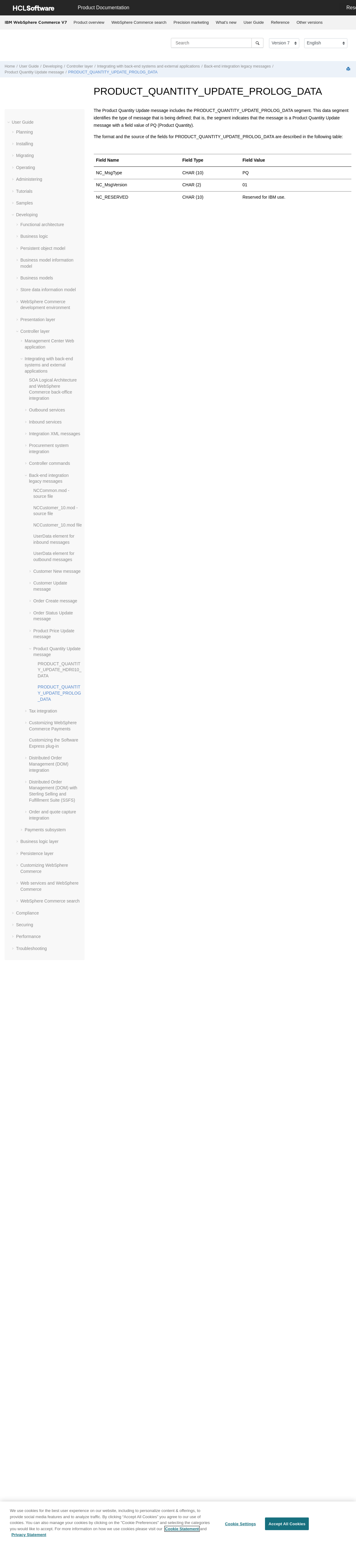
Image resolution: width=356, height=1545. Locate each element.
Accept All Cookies (286, 1523)
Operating (25, 167)
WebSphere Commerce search (138, 22)
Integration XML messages (54, 433)
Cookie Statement (182, 1528)
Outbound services (47, 409)
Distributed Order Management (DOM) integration (48, 763)
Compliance (27, 913)
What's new (226, 22)
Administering (29, 179)
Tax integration (43, 710)
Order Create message (55, 600)
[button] (9, 122)
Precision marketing (191, 22)
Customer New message (57, 571)
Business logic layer (39, 841)
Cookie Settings (240, 1523)
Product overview (89, 22)
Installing (24, 143)
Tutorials (24, 191)
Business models (36, 277)
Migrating (25, 155)
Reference (280, 22)
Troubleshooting (31, 948)
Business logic (34, 236)
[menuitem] (89, 22)
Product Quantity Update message (34, 72)
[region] (178, 1523)
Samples (24, 202)
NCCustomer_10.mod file (57, 525)
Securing (24, 924)
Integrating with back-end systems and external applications (148, 66)
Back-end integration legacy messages (237, 66)
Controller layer (80, 66)
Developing (52, 66)
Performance (28, 936)
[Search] (257, 43)
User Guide (253, 22)
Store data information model (48, 289)
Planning (24, 132)
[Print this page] (349, 69)
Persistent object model (42, 248)
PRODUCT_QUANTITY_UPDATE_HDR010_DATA (59, 669)
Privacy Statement (28, 1534)
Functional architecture (42, 224)
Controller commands (49, 463)
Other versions (309, 22)
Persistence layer (36, 853)
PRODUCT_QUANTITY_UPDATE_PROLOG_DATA (113, 72)
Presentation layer (37, 319)
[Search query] (217, 43)
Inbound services (45, 421)
